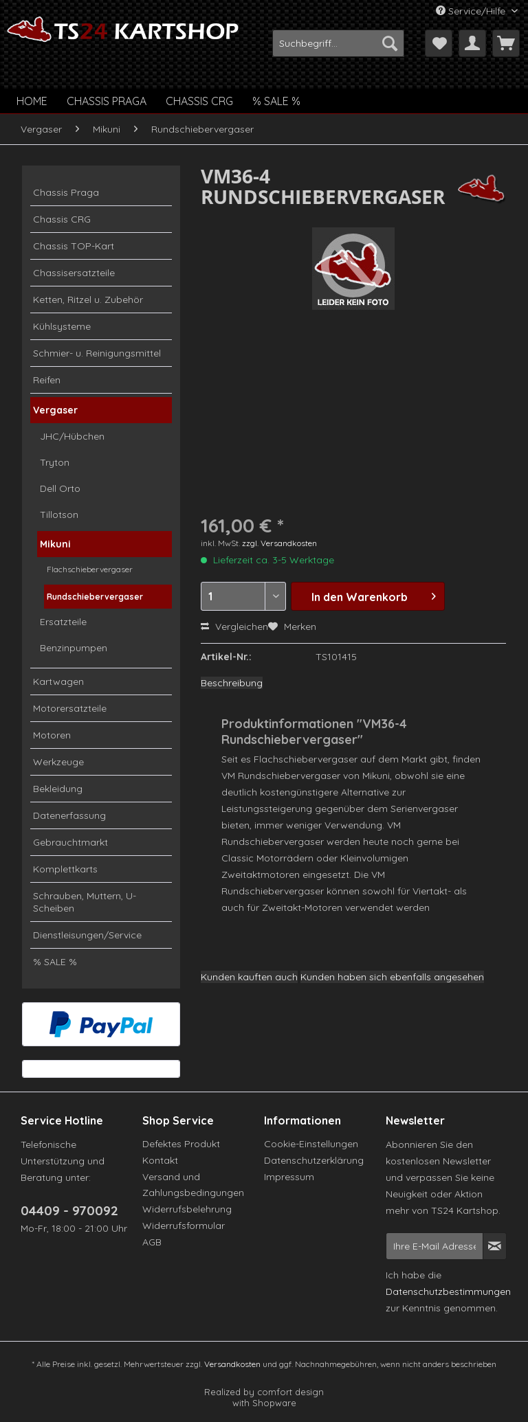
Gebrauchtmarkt (70, 842)
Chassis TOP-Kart (73, 246)
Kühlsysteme (62, 326)
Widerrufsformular (183, 1225)
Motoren (52, 735)
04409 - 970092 (69, 1210)
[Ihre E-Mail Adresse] (434, 1246)
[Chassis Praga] (106, 101)
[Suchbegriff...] (338, 43)
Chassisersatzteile (74, 273)
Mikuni (55, 544)
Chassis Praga (66, 192)
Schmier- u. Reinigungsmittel (97, 353)
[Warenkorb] (506, 43)
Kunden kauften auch (249, 977)
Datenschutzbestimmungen (448, 1291)
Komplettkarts (65, 869)
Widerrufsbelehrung (187, 1209)
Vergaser (55, 410)
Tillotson (59, 514)
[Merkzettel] (438, 43)
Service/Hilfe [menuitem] (472, 11)
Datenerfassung (69, 815)
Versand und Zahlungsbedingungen (193, 1185)
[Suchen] (389, 43)
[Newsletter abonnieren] (495, 1246)
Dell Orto (60, 488)
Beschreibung (232, 683)
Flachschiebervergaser (90, 569)
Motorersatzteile (70, 708)
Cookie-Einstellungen (311, 1144)
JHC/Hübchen (72, 436)
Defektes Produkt (181, 1144)
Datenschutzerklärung (314, 1160)
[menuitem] (338, 43)
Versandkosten (232, 1364)
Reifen (46, 380)
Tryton (54, 462)
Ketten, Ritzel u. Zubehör (88, 299)
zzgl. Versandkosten (279, 543)
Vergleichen (234, 626)
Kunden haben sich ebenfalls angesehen (392, 977)
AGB (152, 1242)
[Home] (32, 101)
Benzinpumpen (73, 648)
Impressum (289, 1177)
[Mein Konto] (472, 43)
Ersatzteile (63, 622)
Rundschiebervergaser (95, 596)
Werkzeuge (58, 762)
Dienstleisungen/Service (87, 935)
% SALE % (55, 962)
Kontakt (160, 1160)
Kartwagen (58, 681)
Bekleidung (57, 788)
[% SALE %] (276, 101)
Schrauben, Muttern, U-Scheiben (84, 902)
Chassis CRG (62, 219)
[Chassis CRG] (199, 101)
